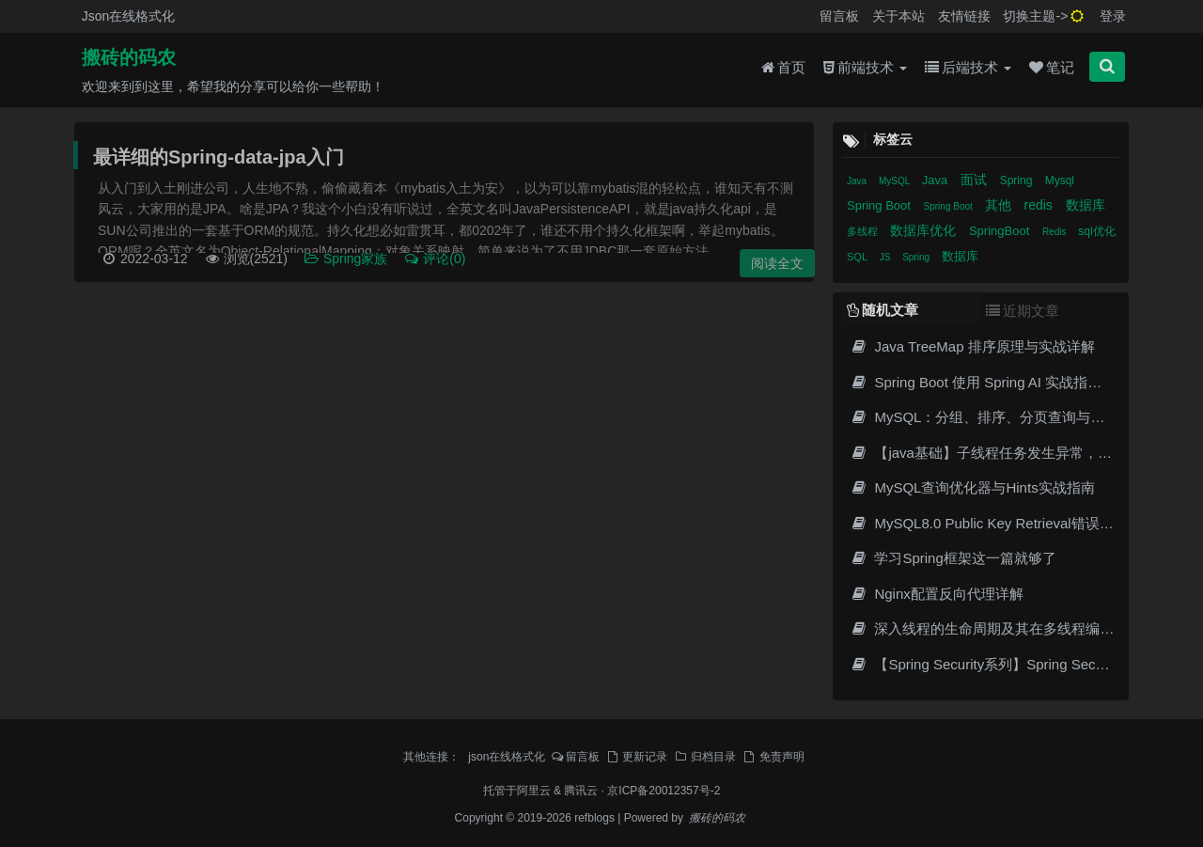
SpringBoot (1001, 231)
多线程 (864, 231)
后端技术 (968, 67)
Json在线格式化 (129, 16)
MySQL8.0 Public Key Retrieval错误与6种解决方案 (1021, 523)
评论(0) (434, 258)
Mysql (1059, 180)
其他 (1000, 204)
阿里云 (534, 790)
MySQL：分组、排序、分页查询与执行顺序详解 (1012, 417)
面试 (976, 179)
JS (886, 257)
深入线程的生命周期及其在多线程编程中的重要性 (1017, 628)
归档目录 (705, 756)
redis (1039, 204)
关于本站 (898, 16)
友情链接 (964, 16)
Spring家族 (347, 258)
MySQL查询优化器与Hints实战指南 (972, 487)
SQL (858, 256)
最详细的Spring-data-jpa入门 (218, 157)
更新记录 (636, 756)
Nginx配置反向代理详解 (936, 594)
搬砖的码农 (129, 57)
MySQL (896, 181)
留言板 (839, 16)
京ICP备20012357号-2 (663, 790)
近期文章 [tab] (1022, 311)
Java (858, 181)
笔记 (1051, 67)
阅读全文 (777, 263)
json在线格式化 (506, 756)
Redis (1055, 232)
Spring (1018, 180)
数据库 (1085, 204)
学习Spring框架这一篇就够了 (953, 558)
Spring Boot (880, 205)
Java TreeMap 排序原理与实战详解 (972, 346)
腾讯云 (581, 790)
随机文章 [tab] (882, 310)
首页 (783, 67)
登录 (1113, 16)
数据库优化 (925, 230)
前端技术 (865, 67)
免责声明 (773, 756)
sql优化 (1096, 231)
